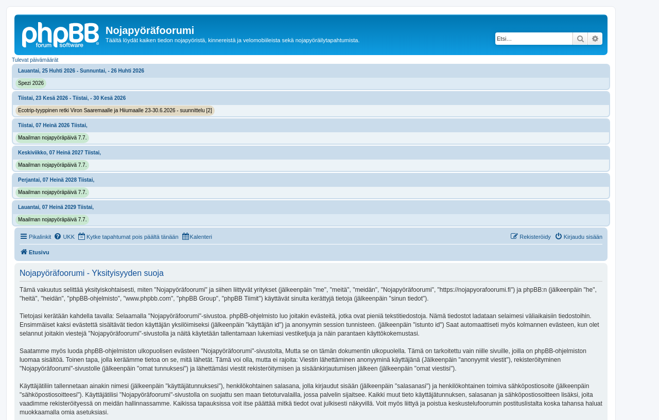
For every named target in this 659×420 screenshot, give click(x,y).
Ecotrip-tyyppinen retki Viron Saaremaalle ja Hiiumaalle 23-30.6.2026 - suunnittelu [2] (115, 110)
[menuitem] (64, 237)
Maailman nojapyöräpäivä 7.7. (52, 138)
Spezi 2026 (31, 83)
